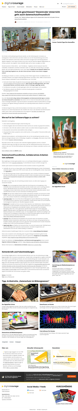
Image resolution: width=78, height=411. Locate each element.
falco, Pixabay (5, 51)
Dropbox (36, 138)
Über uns (41, 6)
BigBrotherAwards (9, 362)
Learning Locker (7, 199)
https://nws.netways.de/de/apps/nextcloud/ (14, 216)
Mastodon (31, 390)
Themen (4, 6)
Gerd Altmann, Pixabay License (8, 330)
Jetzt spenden (71, 6)
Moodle (5, 185)
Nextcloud (6, 204)
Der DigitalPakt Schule (58, 186)
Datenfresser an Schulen (47, 304)
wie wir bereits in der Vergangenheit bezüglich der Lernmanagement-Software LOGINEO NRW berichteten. (26, 176)
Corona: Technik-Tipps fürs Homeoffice (63, 42)
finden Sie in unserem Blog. (34, 244)
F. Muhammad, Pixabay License (46, 302)
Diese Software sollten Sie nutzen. (12, 150)
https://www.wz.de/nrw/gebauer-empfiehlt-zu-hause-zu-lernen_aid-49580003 (25, 93)
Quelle (64, 184)
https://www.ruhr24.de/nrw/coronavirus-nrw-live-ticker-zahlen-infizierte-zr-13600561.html (24, 95)
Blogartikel (5, 342)
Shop (64, 6)
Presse (35, 6)
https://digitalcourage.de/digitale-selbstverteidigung (35, 242)
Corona (11, 342)
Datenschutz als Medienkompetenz (12, 332)
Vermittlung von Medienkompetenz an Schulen (63, 265)
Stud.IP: (5, 193)
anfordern (63, 356)
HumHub (5, 218)
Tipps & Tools (11, 6)
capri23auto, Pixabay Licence (58, 184)
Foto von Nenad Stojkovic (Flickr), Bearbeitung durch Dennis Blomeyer (64, 39)
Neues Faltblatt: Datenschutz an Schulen (63, 169)
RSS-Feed (31, 392)
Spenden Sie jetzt (30, 379)
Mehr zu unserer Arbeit (12, 367)
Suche (75, 3)
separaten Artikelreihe (17, 163)
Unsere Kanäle (20, 6)
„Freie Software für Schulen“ (40, 231)
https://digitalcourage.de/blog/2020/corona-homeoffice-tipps (23, 237)
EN (58, 3)
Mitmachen (29, 6)
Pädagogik (17, 342)
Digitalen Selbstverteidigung (16, 140)
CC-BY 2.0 (53, 40)
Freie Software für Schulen (47, 331)
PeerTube (43, 390)
